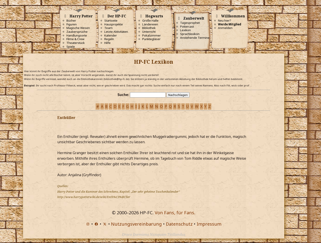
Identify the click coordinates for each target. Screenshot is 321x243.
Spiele (70, 47)
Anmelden (225, 28)
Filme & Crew (75, 39)
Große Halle (150, 20)
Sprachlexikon (190, 34)
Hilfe (107, 43)
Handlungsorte (76, 35)
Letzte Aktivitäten (116, 32)
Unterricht (149, 32)
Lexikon (185, 30)
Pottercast (187, 27)
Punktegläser (151, 39)
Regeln (109, 39)
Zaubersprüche (77, 32)
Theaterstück (75, 43)
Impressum (209, 224)
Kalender (110, 35)
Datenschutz (179, 224)
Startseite (110, 20)
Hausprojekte (113, 24)
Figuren (71, 24)
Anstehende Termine (195, 38)
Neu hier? (224, 20)
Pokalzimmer (151, 35)
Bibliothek (149, 28)
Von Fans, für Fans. (175, 213)
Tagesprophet (190, 23)
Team (108, 28)
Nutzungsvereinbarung (136, 224)
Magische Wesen (78, 28)
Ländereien (150, 24)
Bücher (71, 20)
